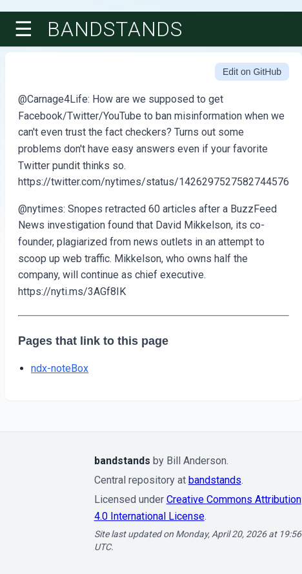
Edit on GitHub (252, 72)
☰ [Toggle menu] (23, 29)
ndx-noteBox (59, 368)
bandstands (115, 29)
